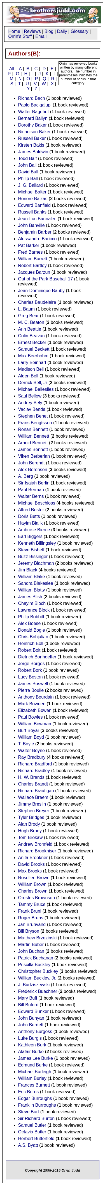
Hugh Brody (30, 830)
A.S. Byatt (28, 1145)
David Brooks (31, 864)
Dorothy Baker (32, 125)
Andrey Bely (30, 402)
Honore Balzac (33, 198)
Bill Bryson (28, 931)
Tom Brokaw (30, 837)
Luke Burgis (30, 1038)
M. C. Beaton (31, 322)
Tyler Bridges (31, 817)
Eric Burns (28, 1091)
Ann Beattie (29, 329)
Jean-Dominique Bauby (41, 290)
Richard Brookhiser (37, 851)
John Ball (27, 165)
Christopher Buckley (38, 971)
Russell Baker (32, 138)
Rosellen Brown (34, 877)
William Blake (31, 576)
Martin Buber (31, 944)
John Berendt (31, 462)
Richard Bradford (35, 764)
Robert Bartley (32, 265)
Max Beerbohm (33, 355)
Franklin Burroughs (37, 1105)
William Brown (32, 884)
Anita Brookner (33, 857)
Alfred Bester (31, 509)
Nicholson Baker (34, 131)
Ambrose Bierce (34, 529)
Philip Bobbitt (31, 616)
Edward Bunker (33, 1011)
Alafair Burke (31, 1051)
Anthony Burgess (35, 1031)
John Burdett (31, 1024)
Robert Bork (30, 670)
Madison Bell (31, 369)
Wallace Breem (33, 797)
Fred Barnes (30, 252)
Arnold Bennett (33, 442)
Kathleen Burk (32, 1045)
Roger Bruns (30, 917)
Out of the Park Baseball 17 (45, 279)
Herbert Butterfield (36, 1138)
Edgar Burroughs (35, 1098)
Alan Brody (29, 824)
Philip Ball (28, 178)
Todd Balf (27, 158)
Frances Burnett (34, 1085)
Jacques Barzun (34, 272)
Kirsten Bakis (31, 145)
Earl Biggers (30, 536)
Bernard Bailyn (33, 118)
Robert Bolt (29, 650)
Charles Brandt (33, 784)
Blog (49, 31)
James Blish (30, 596)
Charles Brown (33, 891)
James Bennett (33, 449)
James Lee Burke (35, 1058)
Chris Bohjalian (33, 636)
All (11, 68)
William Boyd (31, 737)
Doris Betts (29, 516)
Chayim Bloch (32, 603)
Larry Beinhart (32, 362)
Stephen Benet (33, 416)
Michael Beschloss (36, 503)
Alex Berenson (32, 469)
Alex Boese (29, 623)
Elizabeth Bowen (35, 710)
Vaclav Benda (32, 409)
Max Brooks (30, 871)
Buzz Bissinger (33, 556)
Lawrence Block (34, 610)
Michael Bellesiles (36, 389)
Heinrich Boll (30, 643)
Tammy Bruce (32, 904)
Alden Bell (28, 376)
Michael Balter (32, 192)
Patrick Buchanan (35, 958)
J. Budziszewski (34, 984)
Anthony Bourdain (36, 697)
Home (14, 31)
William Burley (32, 1078)
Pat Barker (28, 245)
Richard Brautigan (36, 790)
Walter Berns (31, 496)
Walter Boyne (31, 750)
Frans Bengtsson (35, 422)
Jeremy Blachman (36, 563)
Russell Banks (32, 212)
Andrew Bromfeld (35, 844)
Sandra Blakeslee (35, 583)
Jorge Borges (31, 663)
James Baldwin (33, 151)
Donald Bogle (31, 630)
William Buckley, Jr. (37, 978)
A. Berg (25, 476)
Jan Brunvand (32, 924)
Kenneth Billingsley (37, 543)
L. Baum (26, 309)
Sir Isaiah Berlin (34, 483)
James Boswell (33, 683)
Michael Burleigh (34, 1071)
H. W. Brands (31, 777)
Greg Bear (28, 315)
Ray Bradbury (32, 757)
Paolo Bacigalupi (35, 105)
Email (40, 36)
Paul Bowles (30, 717)
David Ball (28, 171)
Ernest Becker (32, 342)
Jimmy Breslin (32, 804)
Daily (62, 31)
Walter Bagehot (33, 111)
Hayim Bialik (30, 523)
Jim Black (27, 570)
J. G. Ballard (30, 185)
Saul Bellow (30, 396)
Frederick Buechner (37, 991)
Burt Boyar (28, 730)
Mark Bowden (32, 703)
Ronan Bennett (33, 429)
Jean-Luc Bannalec (37, 218)
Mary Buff (27, 998)
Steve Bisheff (31, 549)
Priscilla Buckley (34, 964)
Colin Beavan (31, 335)
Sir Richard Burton (36, 1118)
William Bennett (33, 436)
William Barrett (32, 258)
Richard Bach (31, 98)
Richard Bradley (34, 770)
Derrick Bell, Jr (32, 382)
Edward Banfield (34, 205)
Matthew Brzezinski (37, 937)
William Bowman (34, 723)
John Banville (31, 225)
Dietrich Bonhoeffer (37, 656)
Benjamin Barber (35, 232)
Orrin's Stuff (20, 36)
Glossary (79, 31)
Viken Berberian (34, 456)
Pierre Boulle (31, 690)
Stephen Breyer (33, 810)
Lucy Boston (30, 677)
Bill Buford (28, 1004)
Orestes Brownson (36, 897)
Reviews (32, 31)
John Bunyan (31, 1018)
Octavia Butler (32, 1131)
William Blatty (31, 590)
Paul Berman (31, 489)
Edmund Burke (33, 1065)
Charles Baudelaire (37, 302)
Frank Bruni (29, 911)
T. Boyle (26, 743)
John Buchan (31, 951)
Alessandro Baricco (37, 238)
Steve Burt (28, 1111)
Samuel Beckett (34, 349)
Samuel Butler (32, 1125)
